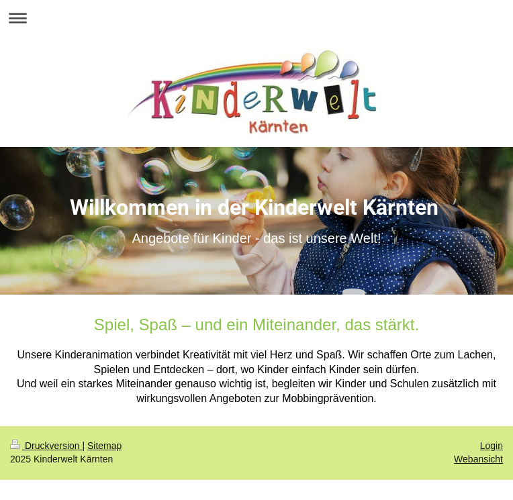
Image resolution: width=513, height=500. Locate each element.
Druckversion (46, 445)
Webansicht (478, 459)
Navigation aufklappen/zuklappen (256, 17)
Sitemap (104, 445)
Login (491, 445)
